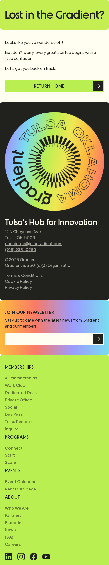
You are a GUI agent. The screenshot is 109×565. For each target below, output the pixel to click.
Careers (13, 544)
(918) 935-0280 (20, 249)
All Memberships (21, 377)
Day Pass (14, 414)
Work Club (15, 385)
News (10, 529)
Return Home (49, 86)
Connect (14, 448)
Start (10, 455)
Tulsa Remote (18, 421)
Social (11, 407)
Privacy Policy (18, 287)
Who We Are (17, 508)
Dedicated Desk (21, 392)
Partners (13, 515)
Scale (10, 462)
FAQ (9, 537)
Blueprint (14, 522)
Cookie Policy (18, 281)
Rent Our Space (20, 488)
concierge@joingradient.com (33, 243)
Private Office (18, 399)
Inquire (12, 428)
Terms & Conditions (24, 275)
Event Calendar (20, 481)
